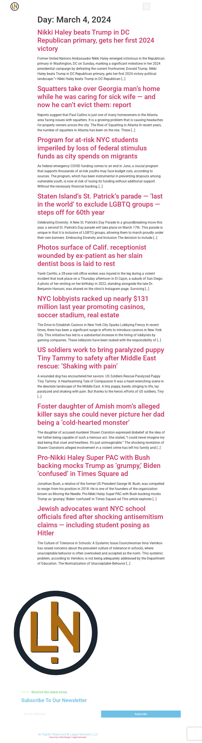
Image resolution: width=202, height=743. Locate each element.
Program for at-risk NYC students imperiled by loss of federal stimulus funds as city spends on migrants (92, 148)
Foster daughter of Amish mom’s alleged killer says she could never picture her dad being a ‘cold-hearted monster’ (100, 414)
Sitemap (53, 737)
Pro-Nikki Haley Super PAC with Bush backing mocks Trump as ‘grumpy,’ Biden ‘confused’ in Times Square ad (99, 465)
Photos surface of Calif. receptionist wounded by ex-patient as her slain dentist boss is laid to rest (91, 255)
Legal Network (79, 737)
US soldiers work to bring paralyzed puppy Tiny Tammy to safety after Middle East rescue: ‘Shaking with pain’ (100, 358)
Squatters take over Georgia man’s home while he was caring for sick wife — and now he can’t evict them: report (98, 97)
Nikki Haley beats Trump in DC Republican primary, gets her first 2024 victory (95, 40)
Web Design (65, 737)
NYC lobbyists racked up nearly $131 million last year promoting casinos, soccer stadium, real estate (93, 307)
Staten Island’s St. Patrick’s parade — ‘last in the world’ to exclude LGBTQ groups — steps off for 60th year (100, 204)
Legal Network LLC (84, 734)
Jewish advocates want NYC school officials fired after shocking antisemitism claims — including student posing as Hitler (100, 521)
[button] (147, 7)
